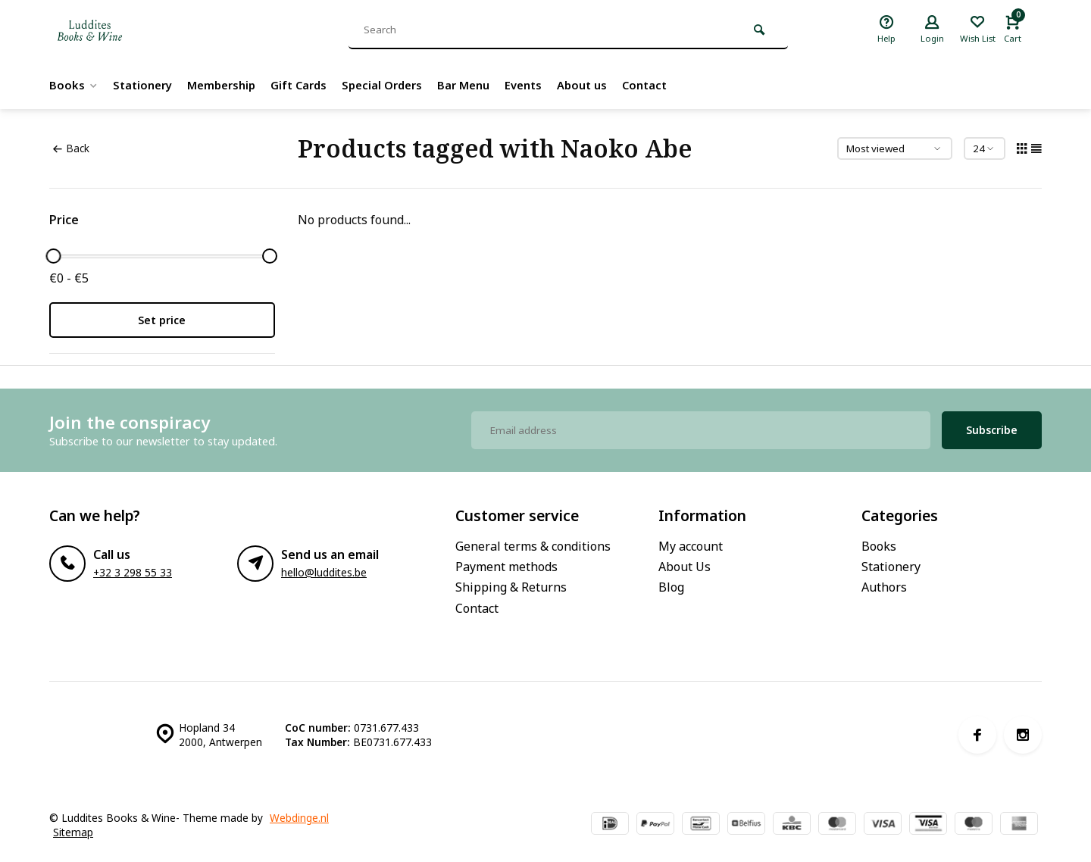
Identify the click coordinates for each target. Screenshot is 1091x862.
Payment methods (506, 566)
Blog (671, 587)
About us (611, 85)
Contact (677, 85)
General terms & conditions (533, 546)
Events (549, 85)
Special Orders (399, 85)
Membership (230, 85)
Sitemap (73, 832)
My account (690, 546)
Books (74, 85)
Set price (162, 320)
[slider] (53, 256)
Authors (884, 587)
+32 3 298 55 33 (132, 572)
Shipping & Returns (511, 587)
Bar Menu (486, 85)
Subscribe (992, 430)
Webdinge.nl (299, 817)
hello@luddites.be (324, 572)
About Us (684, 566)
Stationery (146, 85)
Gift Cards (312, 85)
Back (71, 148)
